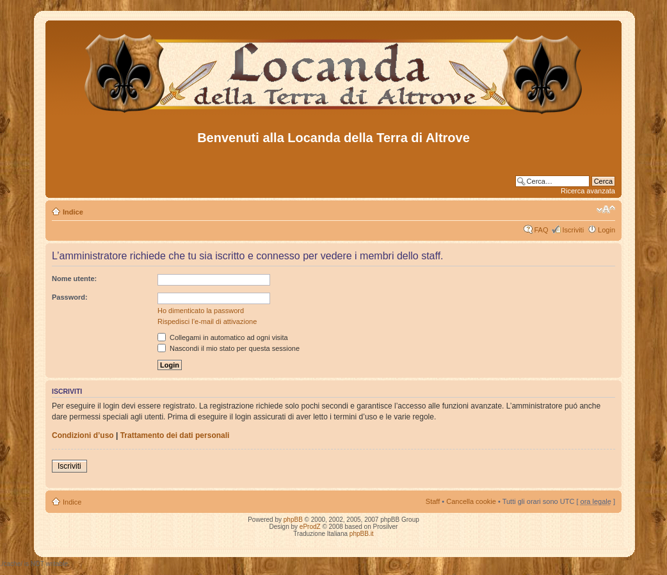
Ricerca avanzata (588, 191)
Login (606, 230)
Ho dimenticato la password (200, 310)
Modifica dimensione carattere (606, 209)
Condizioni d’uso (83, 435)
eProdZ (310, 526)
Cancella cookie (471, 501)
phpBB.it (362, 533)
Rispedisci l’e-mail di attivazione (207, 321)
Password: (70, 297)
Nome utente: (74, 278)
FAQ (541, 230)
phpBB (293, 519)
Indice (73, 212)
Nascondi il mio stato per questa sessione (228, 348)
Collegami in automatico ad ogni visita (222, 337)
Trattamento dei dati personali (175, 435)
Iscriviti (573, 230)
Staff (433, 501)
